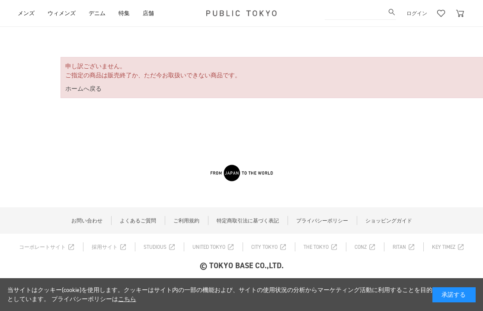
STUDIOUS (155, 247)
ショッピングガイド (388, 220)
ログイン (416, 13)
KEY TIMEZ (443, 247)
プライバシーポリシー (322, 220)
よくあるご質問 (138, 220)
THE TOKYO (316, 247)
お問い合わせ (86, 220)
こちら (127, 299)
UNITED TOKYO (208, 247)
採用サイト (105, 247)
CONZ (361, 247)
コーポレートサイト (42, 247)
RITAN (399, 247)
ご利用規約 (186, 220)
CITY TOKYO (264, 247)
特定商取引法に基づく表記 (248, 220)
